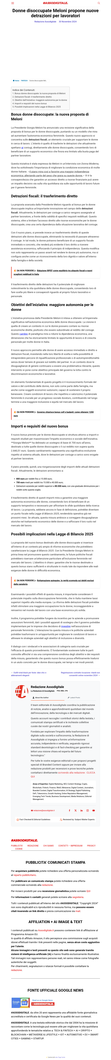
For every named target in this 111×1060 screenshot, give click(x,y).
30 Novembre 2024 (67, 21)
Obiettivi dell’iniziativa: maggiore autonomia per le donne (41, 100)
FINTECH (24, 80)
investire (65, 626)
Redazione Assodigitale (45, 21)
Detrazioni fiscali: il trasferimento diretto (33, 97)
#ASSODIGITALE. (55, 3)
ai (22, 147)
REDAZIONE (33, 846)
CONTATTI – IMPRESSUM (70, 846)
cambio (24, 333)
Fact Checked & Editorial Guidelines (35, 820)
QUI (88, 891)
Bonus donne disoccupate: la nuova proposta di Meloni (40, 93)
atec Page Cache (60, 1057)
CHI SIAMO (48, 846)
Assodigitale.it (46, 930)
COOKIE (19, 849)
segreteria (77, 897)
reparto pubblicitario (25, 875)
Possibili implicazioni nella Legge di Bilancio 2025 (38, 107)
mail (77, 911)
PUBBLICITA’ (17, 846)
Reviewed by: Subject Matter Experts (79, 820)
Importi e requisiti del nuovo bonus (31, 103)
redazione (47, 885)
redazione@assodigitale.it (43, 811)
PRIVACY (91, 846)
